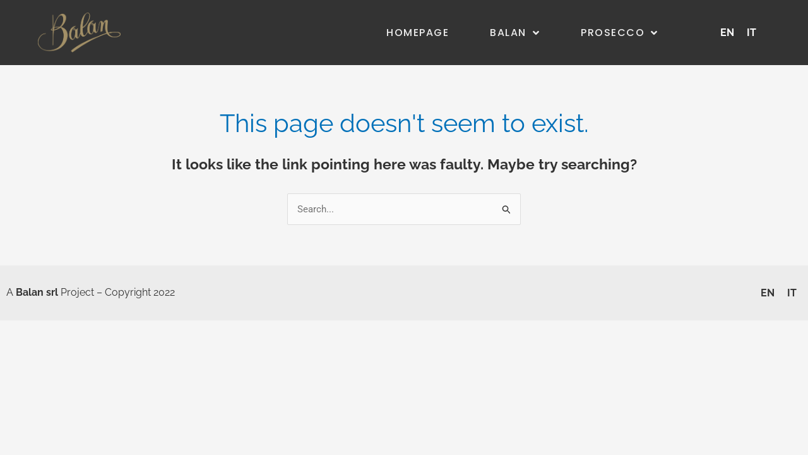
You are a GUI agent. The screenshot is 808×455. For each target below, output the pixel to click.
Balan (515, 32)
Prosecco (619, 32)
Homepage (417, 32)
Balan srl (37, 292)
